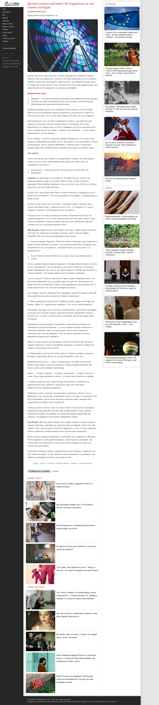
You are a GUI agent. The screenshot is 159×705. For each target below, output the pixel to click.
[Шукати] (19, 53)
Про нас (6, 58)
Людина (74, 463)
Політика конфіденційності (13, 64)
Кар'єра (5, 18)
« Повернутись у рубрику (39, 471)
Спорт (5, 35)
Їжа (4, 15)
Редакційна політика (10, 67)
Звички (51, 463)
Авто (4, 9)
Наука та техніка (8, 27)
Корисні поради (86, 463)
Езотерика (6, 12)
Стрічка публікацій (9, 48)
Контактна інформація (11, 61)
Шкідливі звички (62, 463)
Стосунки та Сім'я (9, 38)
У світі (5, 44)
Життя (43, 463)
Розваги (5, 29)
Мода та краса (8, 24)
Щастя (36, 463)
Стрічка (55, 471)
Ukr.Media (72, 88)
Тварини (5, 41)
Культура (6, 21)
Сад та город (7, 32)
